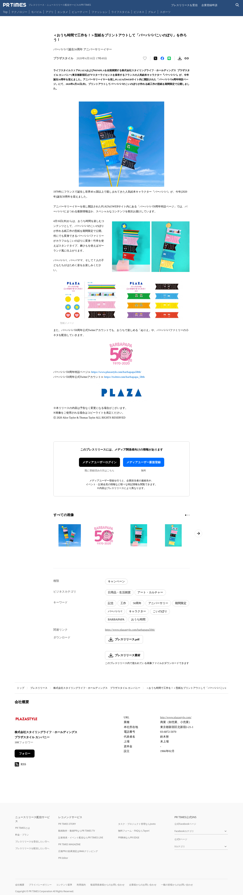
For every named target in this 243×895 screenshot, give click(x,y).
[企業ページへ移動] (26, 720)
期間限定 (180, 603)
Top (5, 12)
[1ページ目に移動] (185, 515)
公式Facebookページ (185, 823)
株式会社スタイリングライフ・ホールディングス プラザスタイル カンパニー (96, 687)
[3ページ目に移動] (189, 515)
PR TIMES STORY (67, 823)
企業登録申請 (209, 5)
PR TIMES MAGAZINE (69, 844)
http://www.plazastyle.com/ (176, 717)
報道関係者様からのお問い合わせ (107, 884)
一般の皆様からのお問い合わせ (177, 884)
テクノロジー (19, 12)
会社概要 (19, 884)
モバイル (36, 12)
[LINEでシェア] (169, 58)
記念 (111, 603)
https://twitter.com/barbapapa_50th (124, 377)
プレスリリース (38, 687)
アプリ (50, 12)
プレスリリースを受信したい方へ (32, 841)
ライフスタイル (120, 12)
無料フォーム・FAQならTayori (133, 830)
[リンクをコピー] (187, 58)
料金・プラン (22, 834)
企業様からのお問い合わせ (142, 884)
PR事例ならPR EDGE (128, 837)
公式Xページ (180, 839)
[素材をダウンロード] (180, 58)
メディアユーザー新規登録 (143, 462)
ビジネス (139, 12)
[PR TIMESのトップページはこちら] (47, 5)
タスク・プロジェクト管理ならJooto (136, 823)
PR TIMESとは (22, 827)
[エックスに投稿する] (155, 58)
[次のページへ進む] (198, 533)
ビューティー (80, 12)
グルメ (152, 12)
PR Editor (63, 858)
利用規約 (81, 884)
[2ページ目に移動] (187, 515)
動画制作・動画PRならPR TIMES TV (76, 830)
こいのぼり (160, 611)
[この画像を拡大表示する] (69, 535)
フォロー (24, 753)
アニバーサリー (158, 603)
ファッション (99, 12)
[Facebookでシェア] (162, 58)
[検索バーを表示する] (237, 5)
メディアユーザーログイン (99, 462)
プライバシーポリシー (40, 884)
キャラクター (137, 611)
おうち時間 (138, 619)
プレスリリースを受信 (184, 5)
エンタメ (62, 12)
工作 (123, 603)
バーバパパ (115, 611)
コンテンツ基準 (64, 884)
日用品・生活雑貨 (119, 592)
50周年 (137, 603)
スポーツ (165, 12)
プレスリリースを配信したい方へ (32, 848)
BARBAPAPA (116, 619)
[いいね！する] (145, 58)
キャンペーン (116, 581)
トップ (20, 687)
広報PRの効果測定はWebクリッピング (78, 851)
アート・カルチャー (150, 592)
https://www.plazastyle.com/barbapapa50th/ (116, 372)
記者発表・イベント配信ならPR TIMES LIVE (80, 837)
